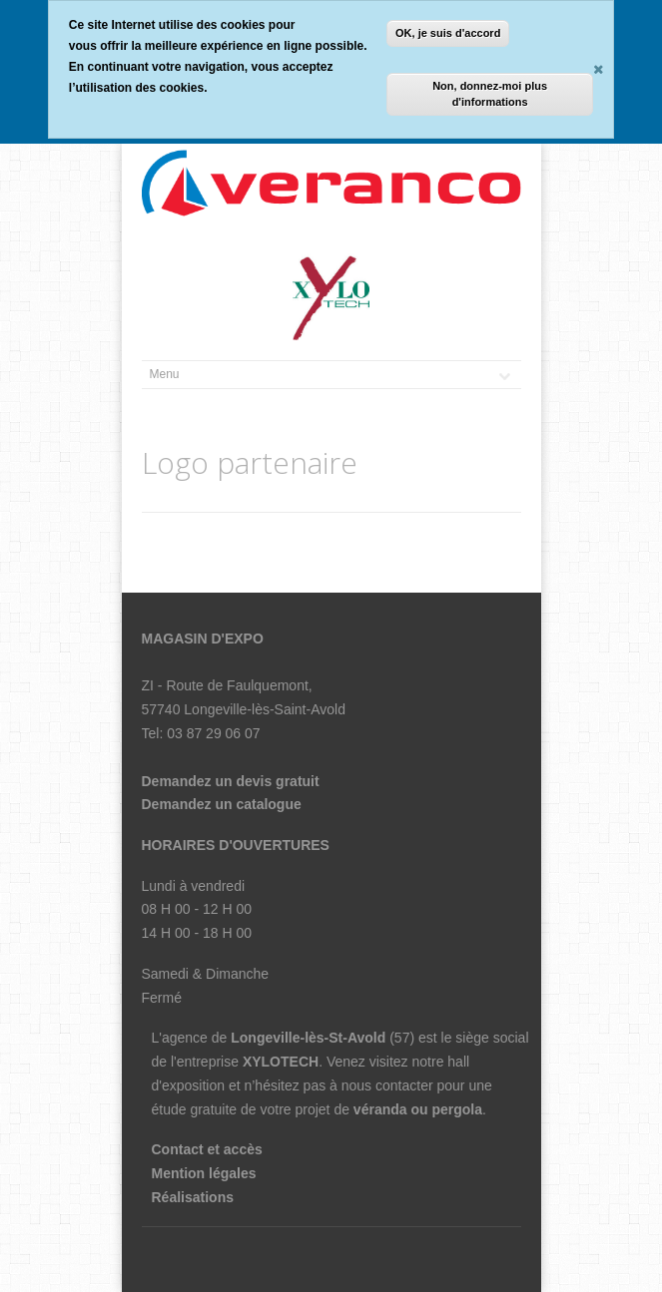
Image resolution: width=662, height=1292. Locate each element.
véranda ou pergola (417, 1109)
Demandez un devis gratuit (231, 781)
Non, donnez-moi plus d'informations (489, 94)
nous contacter (387, 1085)
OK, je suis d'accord (447, 33)
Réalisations (193, 1197)
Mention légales (204, 1173)
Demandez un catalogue (222, 804)
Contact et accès (207, 1149)
